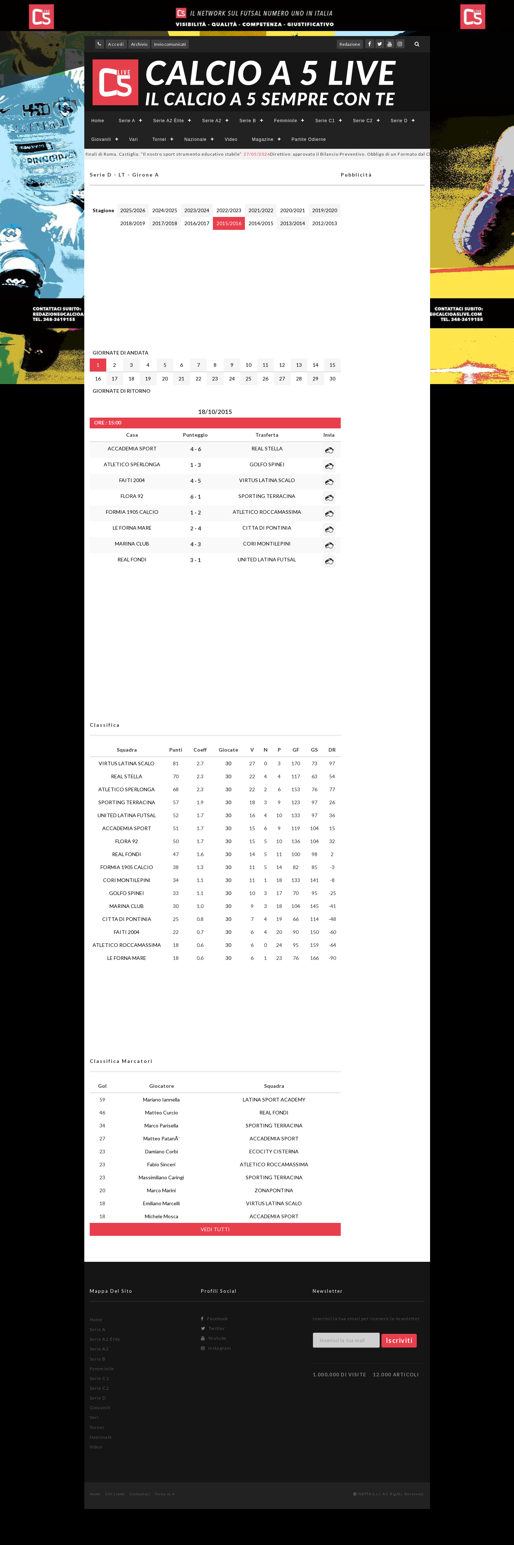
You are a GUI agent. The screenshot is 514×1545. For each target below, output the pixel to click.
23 (215, 378)
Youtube (214, 1338)
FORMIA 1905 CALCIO (132, 512)
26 (265, 378)
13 (299, 365)
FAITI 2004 (132, 480)
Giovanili (101, 139)
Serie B (248, 120)
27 (282, 378)
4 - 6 (195, 449)
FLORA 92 (132, 496)
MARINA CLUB (132, 543)
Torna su (165, 1494)
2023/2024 (196, 210)
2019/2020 (324, 210)
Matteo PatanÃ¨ (161, 1138)
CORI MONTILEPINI (267, 543)
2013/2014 (292, 223)
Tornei (159, 139)
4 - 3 (195, 544)
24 (232, 378)
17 (114, 378)
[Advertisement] (215, 287)
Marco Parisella (161, 1125)
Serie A (127, 120)
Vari (133, 139)
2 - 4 (195, 528)
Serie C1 (325, 120)
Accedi (116, 44)
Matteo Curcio (161, 1112)
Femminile (285, 120)
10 (248, 365)
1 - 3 (195, 465)
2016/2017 (196, 223)
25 (248, 378)
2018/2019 (132, 223)
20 (165, 378)
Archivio (139, 44)
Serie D (399, 120)
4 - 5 (195, 480)
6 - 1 (195, 496)
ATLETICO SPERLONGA (132, 464)
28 (299, 378)
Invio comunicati (170, 44)
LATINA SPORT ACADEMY (274, 1099)
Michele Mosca (161, 1216)
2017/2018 (164, 223)
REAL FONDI (132, 559)
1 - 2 (195, 512)
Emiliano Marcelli (161, 1203)
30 (332, 378)
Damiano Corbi (161, 1151)
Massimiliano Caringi (161, 1177)
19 (148, 378)
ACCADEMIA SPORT (132, 448)
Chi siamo (115, 1494)
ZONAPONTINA (274, 1190)
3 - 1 (195, 560)
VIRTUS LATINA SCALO (267, 480)
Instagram (216, 1348)
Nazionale (195, 139)
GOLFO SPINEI (267, 464)
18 (131, 378)
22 (198, 378)
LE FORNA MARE (132, 528)
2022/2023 (228, 210)
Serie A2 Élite (168, 120)
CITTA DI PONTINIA (266, 528)
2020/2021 (292, 210)
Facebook (214, 1318)
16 (98, 378)
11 (265, 365)
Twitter (213, 1328)
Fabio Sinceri (161, 1164)
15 (332, 365)
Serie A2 (211, 120)
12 (282, 365)
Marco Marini (161, 1190)
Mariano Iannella (161, 1099)
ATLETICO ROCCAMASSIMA (267, 512)
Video (231, 139)
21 (181, 378)
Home (97, 120)
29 (315, 378)
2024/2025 (164, 210)
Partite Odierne (309, 139)
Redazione (350, 44)
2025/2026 (132, 210)
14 (315, 365)
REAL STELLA (267, 448)
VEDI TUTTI (215, 1229)
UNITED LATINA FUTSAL (267, 559)
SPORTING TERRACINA (266, 496)
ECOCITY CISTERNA (274, 1151)
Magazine (263, 139)
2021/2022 (261, 210)
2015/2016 (228, 223)
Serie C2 (363, 120)
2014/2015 (261, 223)
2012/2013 (324, 223)
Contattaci (140, 1494)
